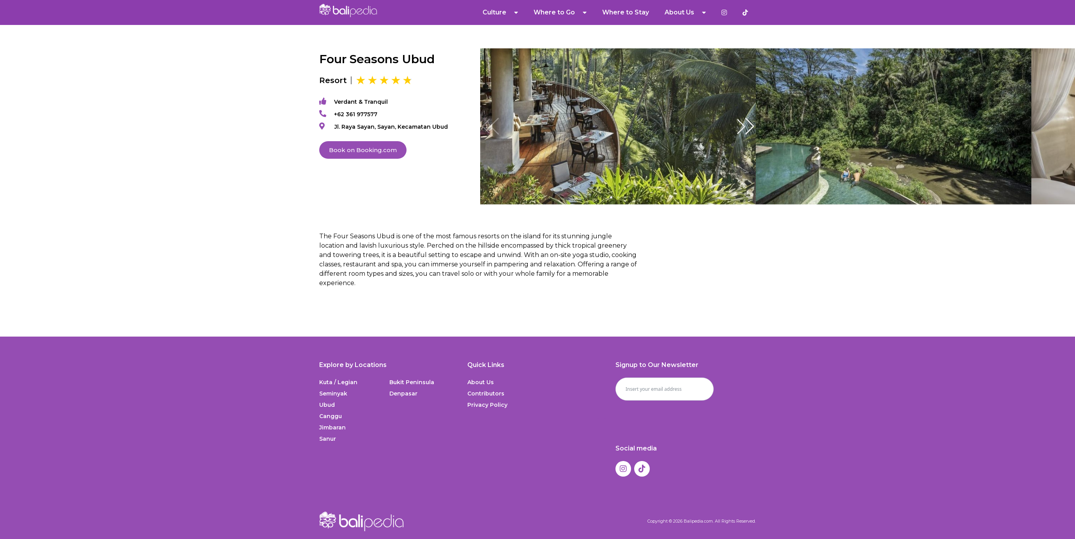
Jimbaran (332, 427)
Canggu (330, 416)
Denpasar (403, 393)
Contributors (485, 393)
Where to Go (560, 12)
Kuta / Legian (338, 382)
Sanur (327, 438)
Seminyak (333, 393)
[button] (745, 126)
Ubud (327, 404)
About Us (685, 12)
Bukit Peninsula (411, 382)
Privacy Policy (487, 404)
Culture (500, 12)
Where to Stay (625, 12)
